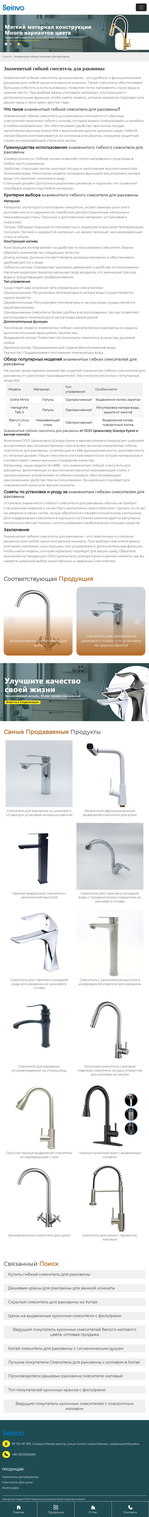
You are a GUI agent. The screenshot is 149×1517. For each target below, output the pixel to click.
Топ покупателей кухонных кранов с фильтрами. (57, 1390)
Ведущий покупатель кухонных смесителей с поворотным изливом (75, 1406)
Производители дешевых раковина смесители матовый (65, 1376)
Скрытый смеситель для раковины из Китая (52, 1302)
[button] (137, 621)
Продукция (55, 1509)
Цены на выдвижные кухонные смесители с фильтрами (64, 1315)
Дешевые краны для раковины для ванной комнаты (61, 1288)
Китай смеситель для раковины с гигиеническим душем (65, 1348)
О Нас (93, 1509)
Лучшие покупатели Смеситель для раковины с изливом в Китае (74, 1362)
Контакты (130, 1509)
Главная (7, 56)
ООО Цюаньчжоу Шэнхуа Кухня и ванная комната (64, 441)
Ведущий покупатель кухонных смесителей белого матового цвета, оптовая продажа (74, 1332)
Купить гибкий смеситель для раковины (49, 1274)
